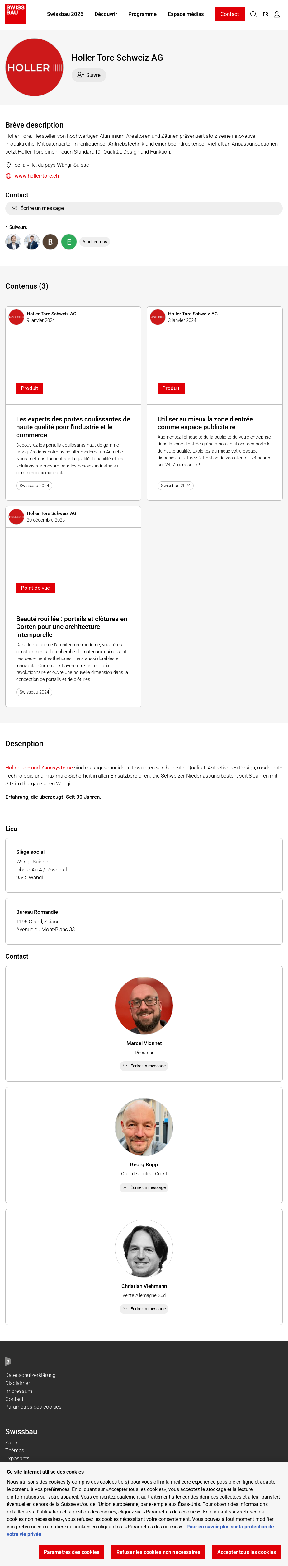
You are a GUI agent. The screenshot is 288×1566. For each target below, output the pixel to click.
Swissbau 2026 (65, 15)
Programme (142, 15)
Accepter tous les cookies (246, 1552)
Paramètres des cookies (33, 1407)
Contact (229, 15)
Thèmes (14, 1450)
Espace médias (186, 15)
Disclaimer (17, 1383)
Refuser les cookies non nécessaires (158, 1552)
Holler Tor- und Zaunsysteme (39, 767)
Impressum (18, 1391)
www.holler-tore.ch (32, 176)
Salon (11, 1442)
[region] (144, 1514)
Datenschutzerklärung (30, 1375)
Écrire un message (37, 208)
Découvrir (106, 15)
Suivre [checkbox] (89, 75)
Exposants (17, 1458)
